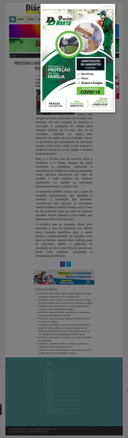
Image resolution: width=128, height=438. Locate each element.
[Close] (107, 6)
